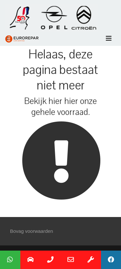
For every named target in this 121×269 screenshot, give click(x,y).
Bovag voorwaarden (31, 231)
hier (55, 101)
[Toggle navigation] (109, 38)
